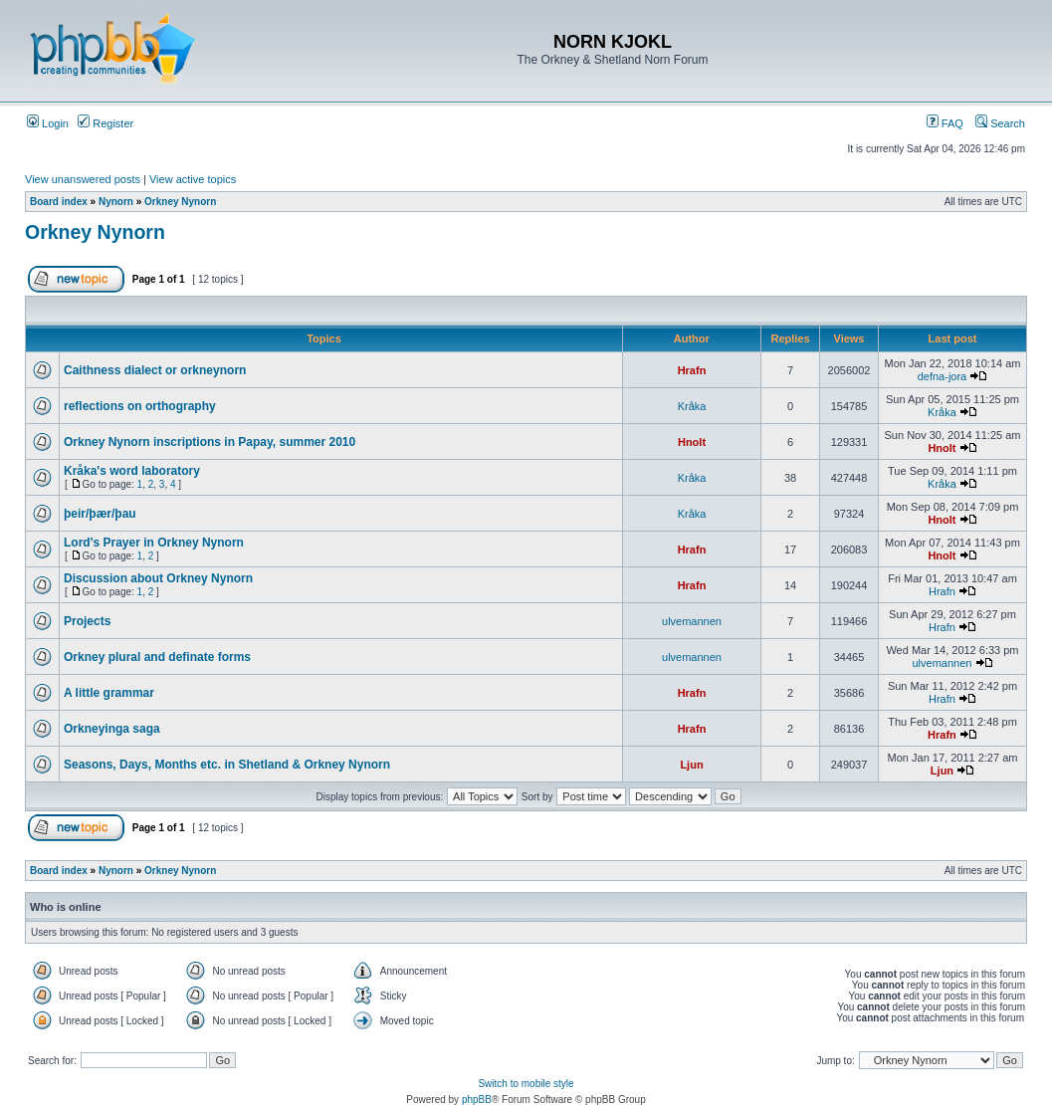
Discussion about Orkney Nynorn (158, 578)
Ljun (691, 765)
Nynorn (116, 201)
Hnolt (692, 442)
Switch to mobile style (525, 1083)
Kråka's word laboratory (132, 471)
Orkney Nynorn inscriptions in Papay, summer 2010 (209, 442)
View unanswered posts (82, 179)
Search (1000, 123)
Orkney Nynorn (180, 201)
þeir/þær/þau (100, 514)
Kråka (692, 406)
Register (105, 123)
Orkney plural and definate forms (157, 657)
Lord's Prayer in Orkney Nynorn (154, 543)
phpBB (477, 1099)
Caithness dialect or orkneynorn (155, 370)
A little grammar (109, 693)
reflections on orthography (140, 406)
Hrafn (692, 370)
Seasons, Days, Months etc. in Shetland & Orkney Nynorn (227, 765)
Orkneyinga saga (112, 729)
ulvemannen (692, 621)
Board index (59, 201)
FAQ (945, 123)
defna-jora (942, 376)
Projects (87, 621)
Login (48, 123)
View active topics (192, 179)
